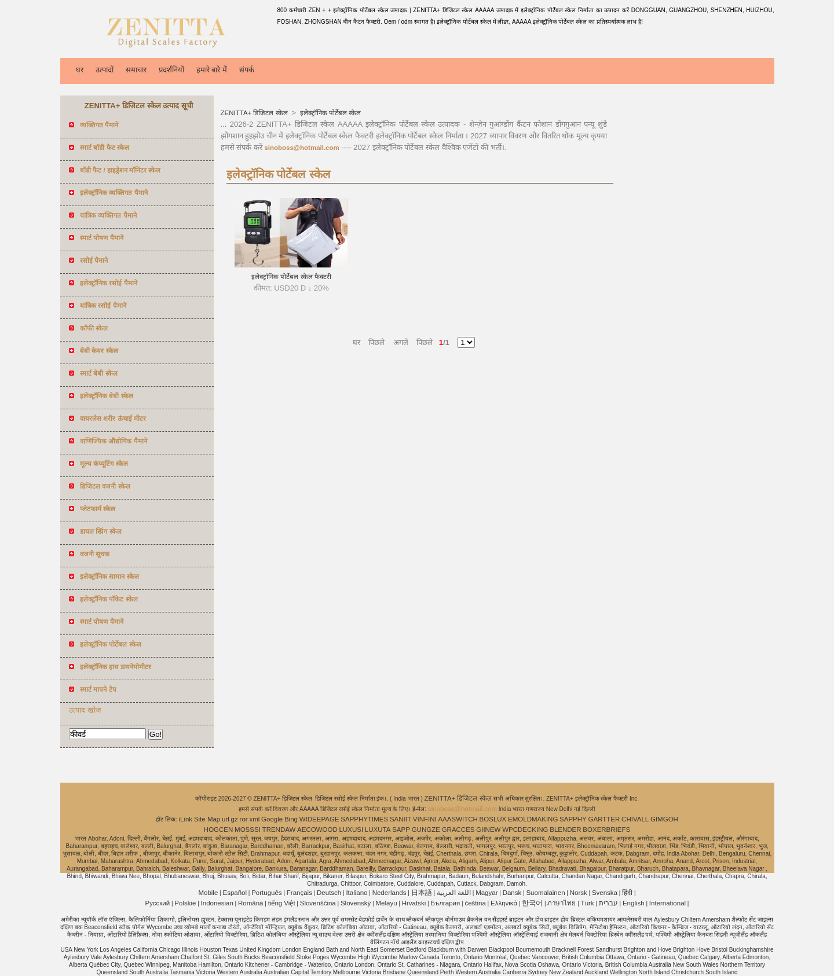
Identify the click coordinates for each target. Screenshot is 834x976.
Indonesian (217, 903)
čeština (474, 903)
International (667, 903)
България (445, 903)
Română (250, 903)
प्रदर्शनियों (171, 69)
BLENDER (565, 829)
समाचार (136, 69)
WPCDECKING (525, 829)
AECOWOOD (317, 829)
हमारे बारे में (211, 69)
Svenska (604, 892)
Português (266, 892)
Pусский (157, 903)
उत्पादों (105, 69)
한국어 (532, 903)
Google (272, 819)
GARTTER (604, 819)
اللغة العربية (454, 892)
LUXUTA (378, 829)
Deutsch (329, 892)
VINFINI (425, 819)
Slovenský (356, 903)
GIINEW (488, 829)
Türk (587, 903)
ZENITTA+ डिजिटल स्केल (255, 112)
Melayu (386, 903)
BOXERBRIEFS (606, 829)
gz (234, 819)
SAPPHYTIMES (364, 819)
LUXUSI (351, 829)
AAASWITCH (457, 819)
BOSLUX (493, 819)
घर (79, 69)
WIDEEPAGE (319, 819)
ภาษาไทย (561, 903)
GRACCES (458, 829)
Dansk (512, 892)
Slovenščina (318, 903)
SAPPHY (573, 819)
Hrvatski (414, 903)
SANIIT (400, 819)
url (225, 819)
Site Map (207, 819)
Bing (291, 819)
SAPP (401, 829)
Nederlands (389, 892)
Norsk (578, 892)
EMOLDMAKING (533, 819)
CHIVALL (635, 819)
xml (254, 819)
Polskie (185, 903)
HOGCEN (218, 829)
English (634, 903)
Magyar (486, 892)
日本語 (421, 892)
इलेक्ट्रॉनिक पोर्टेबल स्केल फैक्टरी (291, 276)
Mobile (208, 892)
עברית (608, 903)
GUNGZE (426, 829)
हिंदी (627, 892)
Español (234, 892)
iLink (185, 819)
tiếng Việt (281, 903)
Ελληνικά (504, 903)
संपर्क (246, 69)
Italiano (356, 892)
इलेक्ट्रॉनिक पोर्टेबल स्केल (329, 112)
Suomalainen (545, 892)
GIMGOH (664, 819)
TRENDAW (279, 829)
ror (244, 819)
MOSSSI (248, 829)
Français (299, 892)
